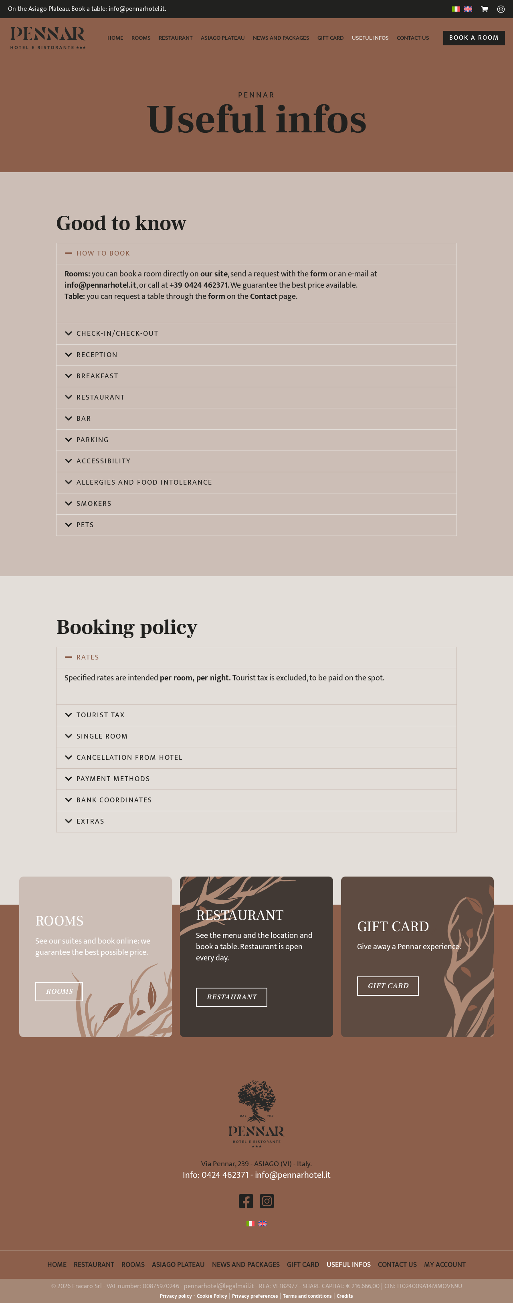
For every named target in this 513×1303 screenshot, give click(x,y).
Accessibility (104, 461)
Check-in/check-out (118, 334)
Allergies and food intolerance (144, 483)
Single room (102, 737)
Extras (91, 822)
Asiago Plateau (223, 38)
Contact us (413, 38)
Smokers (94, 504)
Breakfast (98, 376)
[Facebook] (246, 1201)
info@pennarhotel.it (293, 1175)
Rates (88, 658)
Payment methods (113, 779)
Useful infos (370, 38)
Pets (85, 525)
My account (445, 1265)
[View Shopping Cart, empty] (484, 10)
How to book (103, 254)
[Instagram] (267, 1201)
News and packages (281, 38)
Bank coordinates (114, 800)
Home (115, 38)
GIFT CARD (388, 985)
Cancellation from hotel (130, 758)
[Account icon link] (501, 9)
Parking (93, 440)
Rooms (141, 38)
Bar (84, 419)
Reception (97, 355)
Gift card (330, 38)
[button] (474, 38)
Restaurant (176, 38)
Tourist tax (101, 715)
